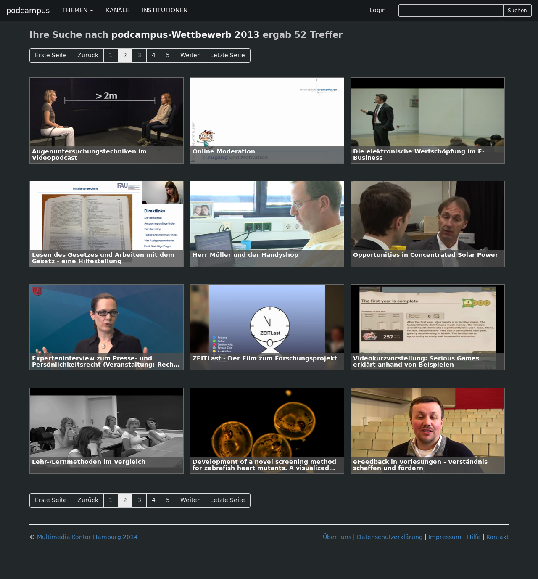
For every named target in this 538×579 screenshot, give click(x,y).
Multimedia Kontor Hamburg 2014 (87, 537)
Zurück (87, 55)
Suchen (517, 10)
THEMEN (77, 10)
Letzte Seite (227, 55)
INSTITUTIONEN (164, 10)
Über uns (337, 537)
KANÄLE (117, 10)
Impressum (445, 537)
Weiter (190, 55)
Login (377, 10)
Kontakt (497, 537)
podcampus (28, 10)
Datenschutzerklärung (390, 537)
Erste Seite (51, 55)
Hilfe (474, 537)
